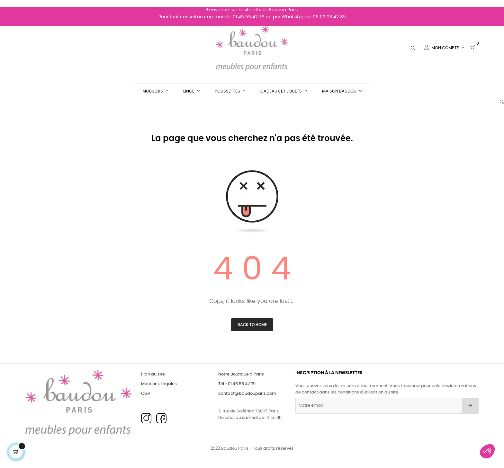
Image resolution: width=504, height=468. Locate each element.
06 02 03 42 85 (329, 10)
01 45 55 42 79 (249, 10)
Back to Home (252, 325)
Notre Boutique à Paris (241, 374)
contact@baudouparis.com (247, 394)
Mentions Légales (159, 384)
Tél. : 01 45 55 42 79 (237, 384)
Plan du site (153, 374)
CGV (145, 394)
